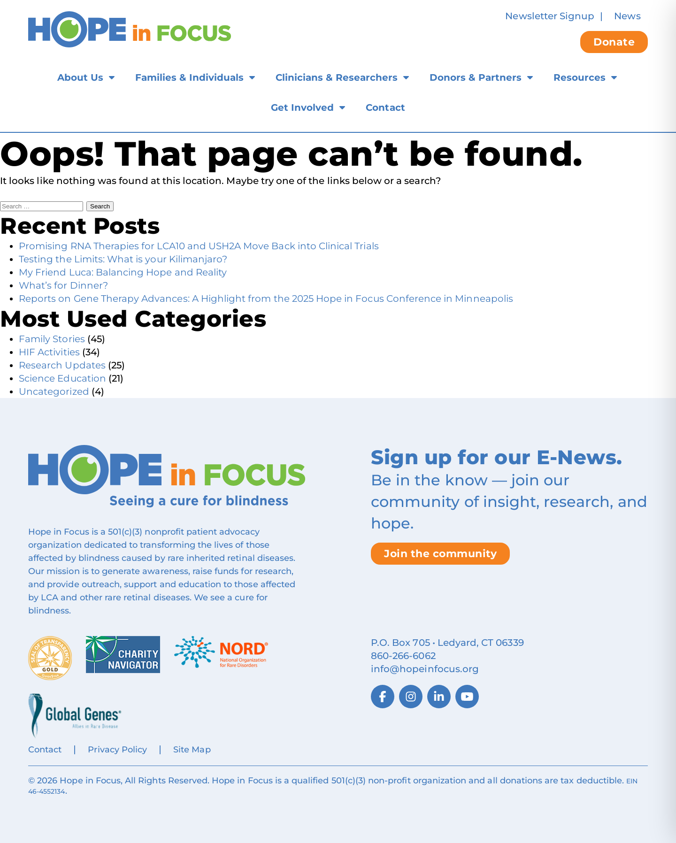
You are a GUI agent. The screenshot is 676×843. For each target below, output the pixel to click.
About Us (80, 77)
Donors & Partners (476, 77)
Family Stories (52, 339)
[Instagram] (410, 696)
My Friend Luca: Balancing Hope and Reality (123, 272)
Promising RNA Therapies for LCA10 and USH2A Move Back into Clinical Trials (199, 246)
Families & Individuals (189, 77)
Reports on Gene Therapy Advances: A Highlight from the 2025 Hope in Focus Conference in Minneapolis (266, 298)
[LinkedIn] (439, 696)
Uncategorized (54, 391)
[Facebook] (382, 696)
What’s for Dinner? (63, 285)
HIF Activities (49, 352)
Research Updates (62, 365)
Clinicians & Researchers (337, 77)
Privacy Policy (117, 749)
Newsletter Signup (549, 16)
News (627, 16)
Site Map (191, 749)
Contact (385, 107)
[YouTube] (467, 696)
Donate (614, 42)
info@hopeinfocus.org (425, 668)
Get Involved (302, 107)
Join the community (440, 553)
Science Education (62, 378)
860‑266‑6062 (403, 655)
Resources (579, 77)
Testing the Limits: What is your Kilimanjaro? (123, 259)
